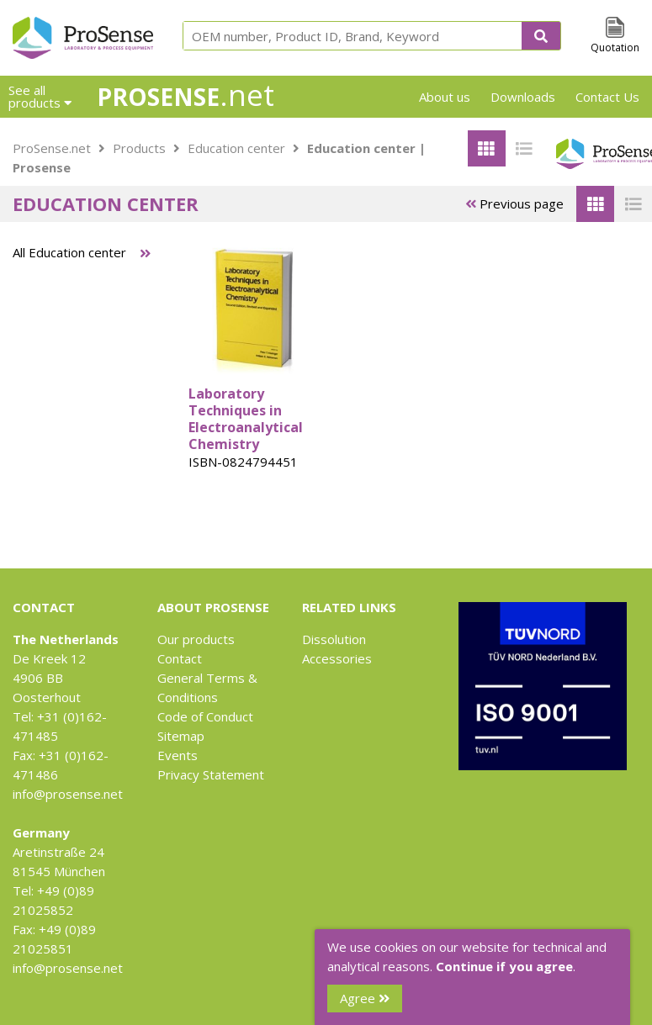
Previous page (514, 203)
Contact (179, 658)
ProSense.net (52, 148)
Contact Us (607, 96)
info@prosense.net (68, 793)
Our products (196, 639)
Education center (236, 148)
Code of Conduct (205, 716)
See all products (40, 96)
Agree (365, 998)
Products (139, 148)
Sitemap (180, 735)
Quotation (615, 47)
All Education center (69, 252)
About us (444, 96)
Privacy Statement (210, 774)
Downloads (522, 96)
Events (177, 755)
